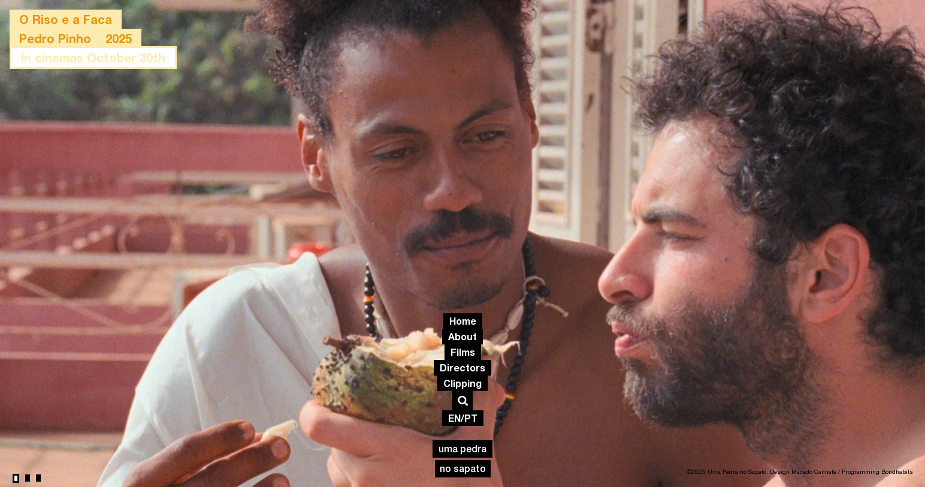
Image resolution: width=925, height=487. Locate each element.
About (462, 336)
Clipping (462, 383)
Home (462, 320)
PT (470, 418)
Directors (462, 367)
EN (454, 418)
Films (463, 352)
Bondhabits (897, 471)
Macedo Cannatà (813, 471)
